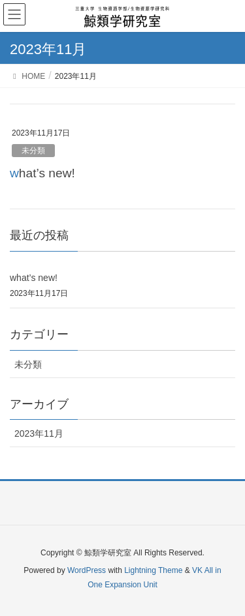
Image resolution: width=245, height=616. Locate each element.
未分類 (33, 150)
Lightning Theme (153, 570)
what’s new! (42, 173)
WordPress (86, 570)
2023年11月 (38, 433)
